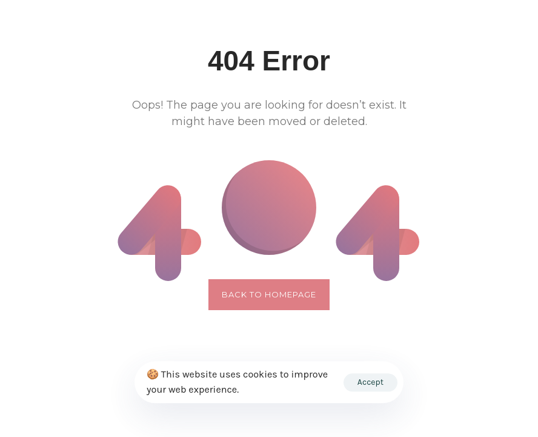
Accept (370, 382)
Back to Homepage (269, 294)
